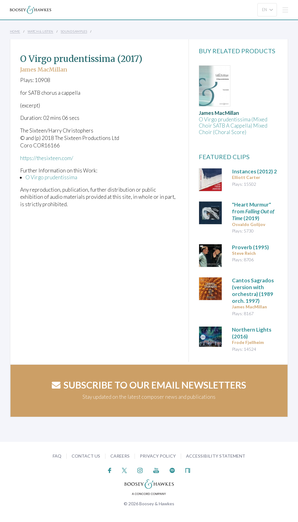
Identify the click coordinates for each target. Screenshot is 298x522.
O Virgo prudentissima (51, 177)
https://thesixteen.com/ (46, 158)
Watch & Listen (40, 31)
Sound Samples (74, 31)
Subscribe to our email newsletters (149, 384)
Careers (120, 456)
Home (15, 31)
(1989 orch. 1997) (253, 290)
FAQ (57, 456)
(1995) (250, 247)
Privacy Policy (158, 456)
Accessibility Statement (215, 456)
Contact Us (86, 456)
